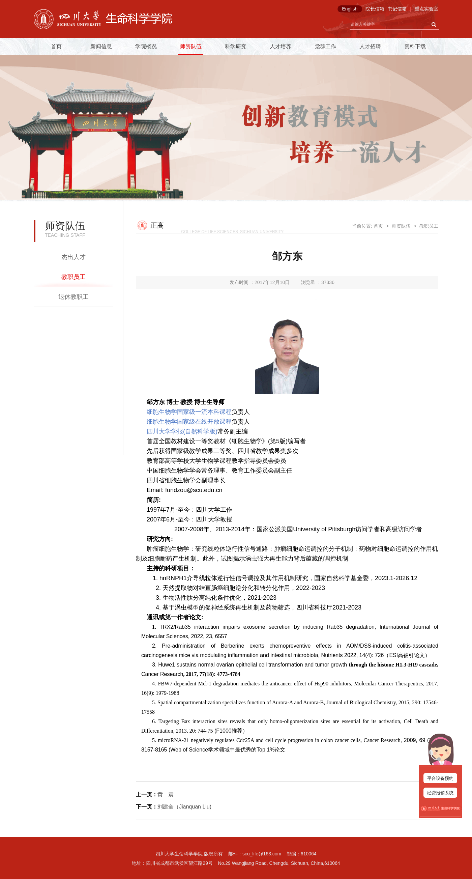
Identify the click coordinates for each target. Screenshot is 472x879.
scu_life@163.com (261, 853)
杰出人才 (73, 257)
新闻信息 (101, 46)
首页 (56, 46)
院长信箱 (374, 8)
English (349, 8)
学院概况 (146, 46)
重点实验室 (426, 8)
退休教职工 (73, 296)
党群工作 (325, 46)
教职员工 (73, 277)
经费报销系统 (440, 792)
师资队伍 (191, 46)
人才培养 (280, 46)
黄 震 (165, 794)
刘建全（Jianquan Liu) (184, 807)
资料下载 (415, 46)
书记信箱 (397, 8)
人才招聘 (370, 46)
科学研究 (235, 46)
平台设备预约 (440, 778)
